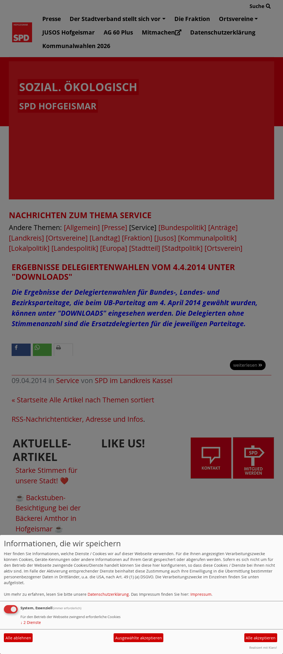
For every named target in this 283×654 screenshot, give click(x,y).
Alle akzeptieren (261, 637)
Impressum (200, 594)
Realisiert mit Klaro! (263, 647)
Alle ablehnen (18, 637)
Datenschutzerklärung (108, 594)
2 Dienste (30, 622)
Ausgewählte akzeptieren (138, 637)
